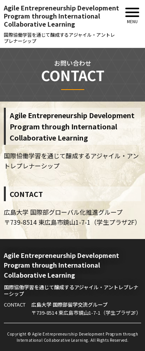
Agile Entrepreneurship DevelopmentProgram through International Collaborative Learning (61, 24)
